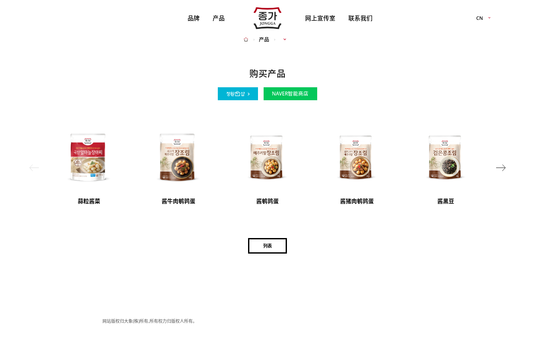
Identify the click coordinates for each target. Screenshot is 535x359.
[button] (501, 167)
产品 (219, 18)
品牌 (194, 18)
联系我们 (360, 18)
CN (479, 18)
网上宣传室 (320, 18)
